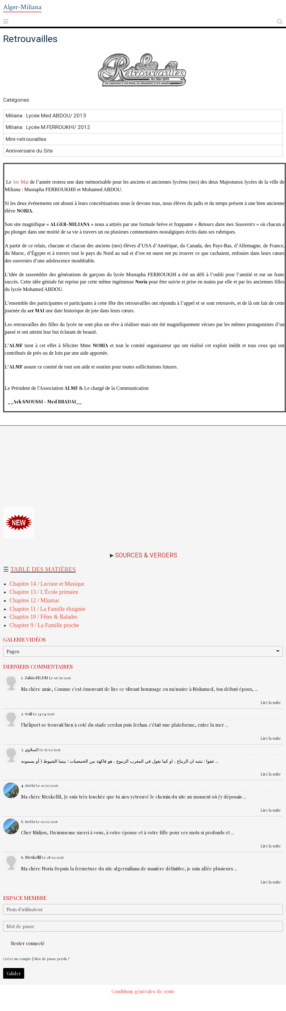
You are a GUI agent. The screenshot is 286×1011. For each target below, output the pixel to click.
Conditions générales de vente (143, 991)
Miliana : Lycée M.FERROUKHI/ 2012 (48, 127)
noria (30, 785)
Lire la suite (271, 702)
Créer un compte (17, 958)
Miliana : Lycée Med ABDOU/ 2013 (46, 115)
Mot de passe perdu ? (51, 958)
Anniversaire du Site (29, 151)
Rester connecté (24, 943)
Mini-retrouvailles (26, 139)
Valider (13, 973)
